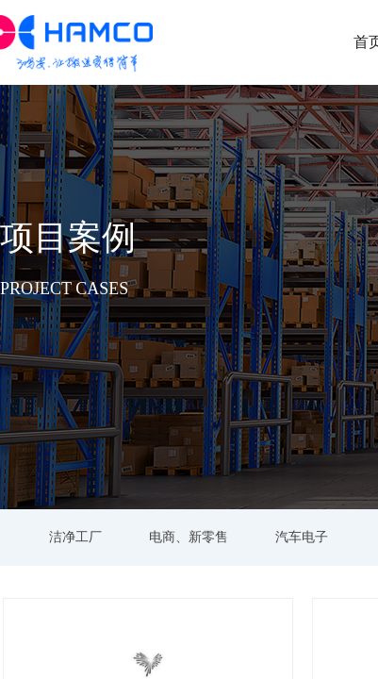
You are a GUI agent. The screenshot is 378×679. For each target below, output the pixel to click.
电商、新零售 (188, 537)
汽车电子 (301, 537)
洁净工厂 (75, 537)
